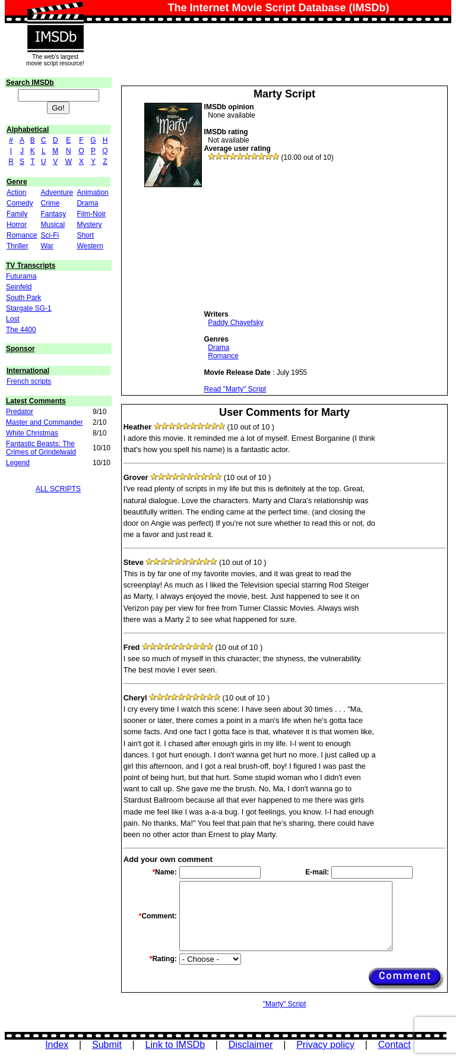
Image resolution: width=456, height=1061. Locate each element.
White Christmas (32, 433)
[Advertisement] (293, 236)
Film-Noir (91, 214)
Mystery (89, 224)
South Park (23, 297)
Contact (394, 1045)
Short (85, 235)
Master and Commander (44, 422)
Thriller (17, 246)
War (46, 246)
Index (56, 1045)
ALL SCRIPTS (58, 489)
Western (90, 246)
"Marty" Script (284, 1004)
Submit (107, 1045)
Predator (19, 412)
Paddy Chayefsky (235, 322)
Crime (49, 203)
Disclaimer (251, 1045)
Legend (18, 463)
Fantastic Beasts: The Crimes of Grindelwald (41, 448)
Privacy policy (325, 1045)
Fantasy (53, 214)
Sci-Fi (49, 235)
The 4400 (21, 330)
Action (16, 192)
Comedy (20, 203)
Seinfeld (18, 287)
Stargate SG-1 (29, 308)
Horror (17, 224)
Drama (87, 203)
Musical (52, 224)
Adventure (56, 192)
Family (17, 214)
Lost (13, 319)
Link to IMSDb (175, 1045)
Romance (22, 235)
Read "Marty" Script (235, 389)
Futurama (21, 276)
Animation (92, 192)
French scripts (29, 381)
